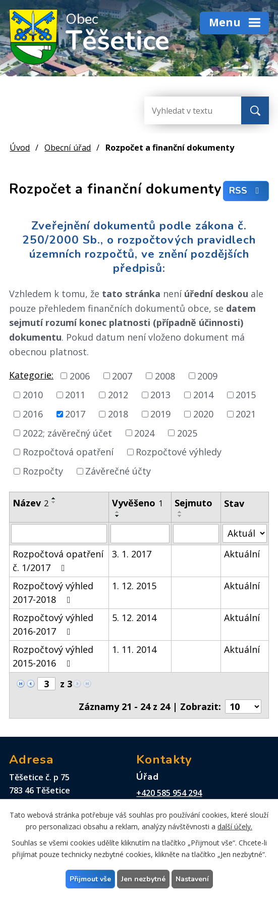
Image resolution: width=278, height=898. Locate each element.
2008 (165, 375)
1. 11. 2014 (134, 649)
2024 (144, 433)
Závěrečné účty (118, 471)
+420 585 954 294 (169, 792)
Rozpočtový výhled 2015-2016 (53, 656)
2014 (203, 395)
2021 (246, 414)
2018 (118, 414)
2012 (118, 395)
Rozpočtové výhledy (178, 452)
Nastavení (192, 879)
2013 (160, 395)
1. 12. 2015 (134, 586)
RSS (246, 191)
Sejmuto (193, 503)
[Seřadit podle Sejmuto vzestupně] (180, 512)
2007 (122, 375)
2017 (75, 414)
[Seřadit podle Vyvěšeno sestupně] (117, 516)
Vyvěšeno (137, 503)
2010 (33, 395)
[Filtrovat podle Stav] (245, 533)
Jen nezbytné (143, 879)
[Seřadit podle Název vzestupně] (54, 498)
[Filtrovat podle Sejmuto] (196, 533)
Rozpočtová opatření (68, 452)
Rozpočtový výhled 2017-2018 (53, 592)
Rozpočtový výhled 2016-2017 (53, 624)
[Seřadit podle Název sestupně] (54, 502)
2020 (203, 414)
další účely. (234, 826)
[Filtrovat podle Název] (59, 533)
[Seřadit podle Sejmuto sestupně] (180, 516)
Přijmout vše (90, 879)
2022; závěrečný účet (67, 433)
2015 (246, 395)
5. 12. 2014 (134, 617)
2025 (187, 433)
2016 (33, 414)
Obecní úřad (67, 147)
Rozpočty (43, 471)
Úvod (20, 147)
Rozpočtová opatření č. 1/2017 (58, 561)
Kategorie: (31, 375)
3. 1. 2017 (131, 554)
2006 (80, 375)
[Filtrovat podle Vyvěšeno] (140, 533)
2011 (75, 395)
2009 (207, 375)
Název (30, 503)
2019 (160, 414)
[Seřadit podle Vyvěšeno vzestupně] (117, 512)
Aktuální (242, 554)
